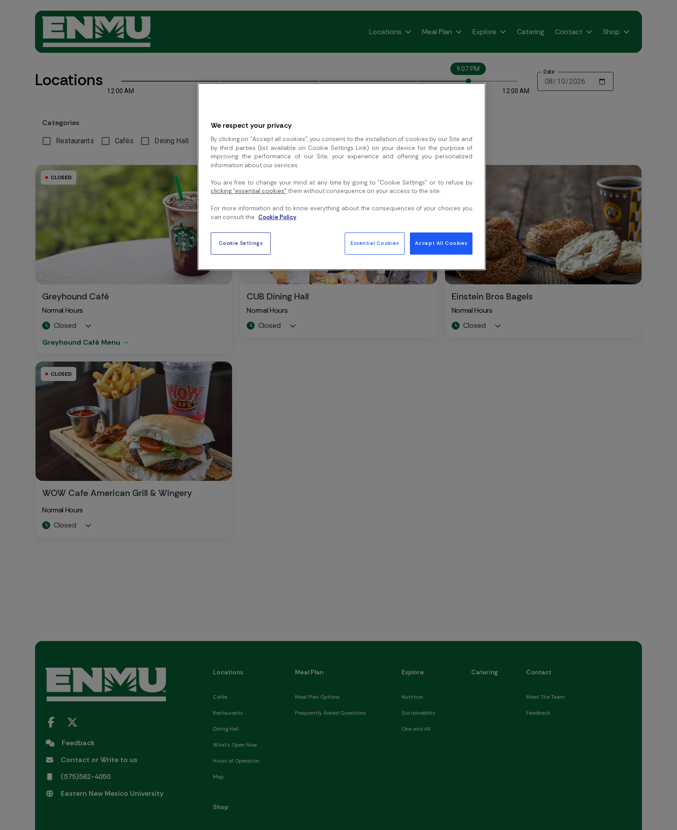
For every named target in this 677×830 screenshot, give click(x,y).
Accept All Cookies (441, 243)
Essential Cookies (374, 243)
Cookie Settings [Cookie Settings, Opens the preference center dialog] (241, 243)
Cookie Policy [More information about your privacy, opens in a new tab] (277, 217)
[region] (341, 176)
